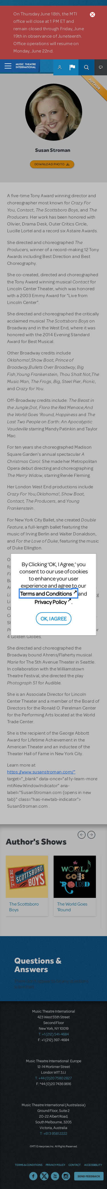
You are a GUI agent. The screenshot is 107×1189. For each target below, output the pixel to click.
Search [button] (86, 67)
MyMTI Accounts (59, 67)
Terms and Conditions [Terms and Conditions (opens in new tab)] (46, 593)
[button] (72, 67)
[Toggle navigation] (6, 65)
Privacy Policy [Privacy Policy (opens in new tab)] (50, 601)
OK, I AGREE (53, 618)
